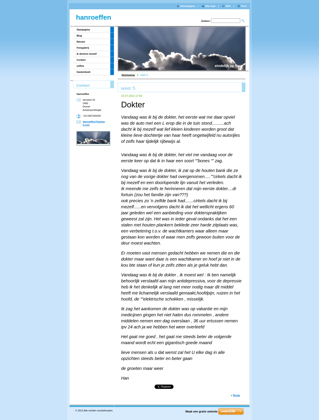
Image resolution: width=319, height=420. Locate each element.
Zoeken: (205, 21)
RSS (228, 6)
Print (243, 6)
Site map (210, 6)
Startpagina (128, 75)
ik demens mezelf (87, 53)
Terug (236, 395)
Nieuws (81, 41)
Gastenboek (83, 72)
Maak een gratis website (201, 411)
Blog (79, 35)
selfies (80, 66)
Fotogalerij (83, 47)
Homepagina (187, 6)
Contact (81, 60)
